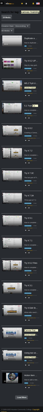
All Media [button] (5, 31)
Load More (21, 397)
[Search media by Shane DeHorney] (30, 340)
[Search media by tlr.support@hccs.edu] (31, 138)
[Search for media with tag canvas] (27, 383)
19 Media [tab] (7, 17)
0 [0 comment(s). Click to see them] (30, 50)
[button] (32, 3)
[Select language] (38, 4)
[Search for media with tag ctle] (26, 46)
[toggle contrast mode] (26, 4)
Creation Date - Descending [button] (13, 26)
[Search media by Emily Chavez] (30, 48)
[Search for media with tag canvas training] (28, 68)
